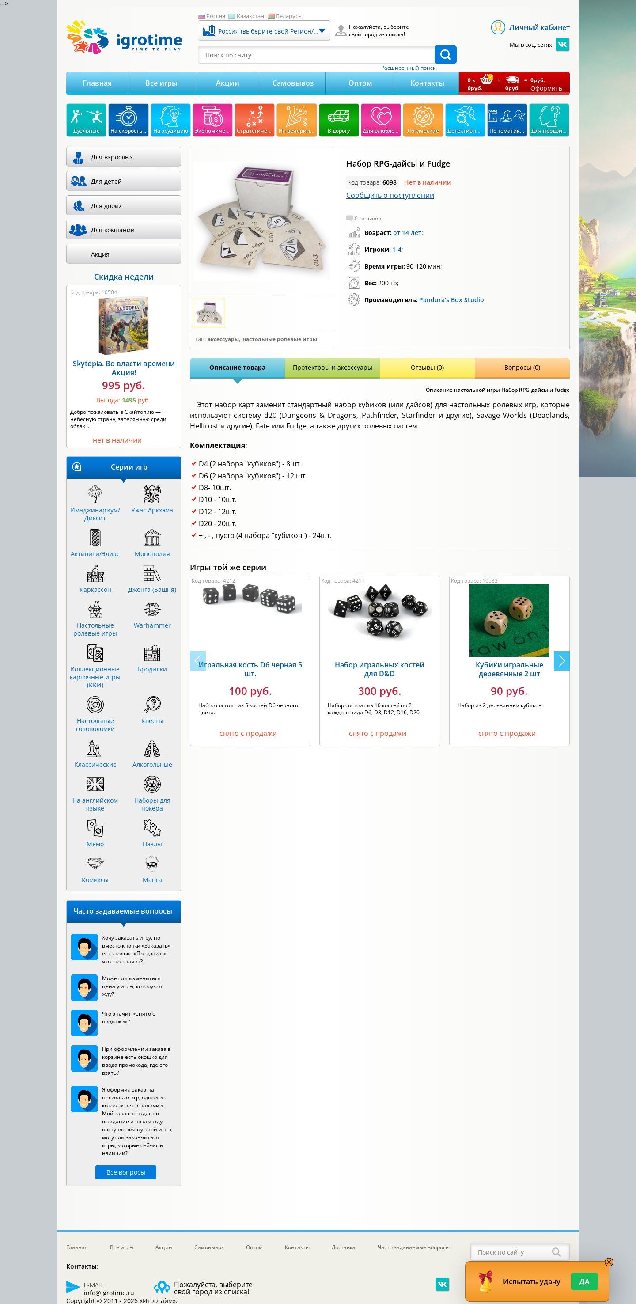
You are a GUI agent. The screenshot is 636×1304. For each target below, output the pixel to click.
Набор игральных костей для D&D (379, 669)
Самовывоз (293, 83)
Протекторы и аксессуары (332, 367)
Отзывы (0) (427, 367)
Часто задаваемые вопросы (414, 1247)
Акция (100, 254)
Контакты (427, 83)
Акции (227, 83)
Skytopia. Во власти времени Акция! (124, 368)
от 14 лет (407, 232)
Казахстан (250, 16)
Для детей (106, 181)
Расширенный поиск (408, 68)
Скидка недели (124, 276)
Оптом (360, 83)
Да (584, 1281)
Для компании (113, 230)
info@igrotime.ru (109, 1293)
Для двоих (106, 205)
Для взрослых (112, 157)
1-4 (396, 249)
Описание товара (237, 367)
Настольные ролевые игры (279, 339)
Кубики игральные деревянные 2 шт (509, 669)
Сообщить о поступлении (390, 195)
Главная (97, 83)
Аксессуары (223, 339)
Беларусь (289, 16)
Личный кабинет (539, 27)
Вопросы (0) (522, 367)
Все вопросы (125, 1172)
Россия (215, 16)
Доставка (344, 1247)
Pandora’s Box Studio (451, 300)
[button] (562, 661)
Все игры (161, 83)
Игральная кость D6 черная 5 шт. (250, 669)
